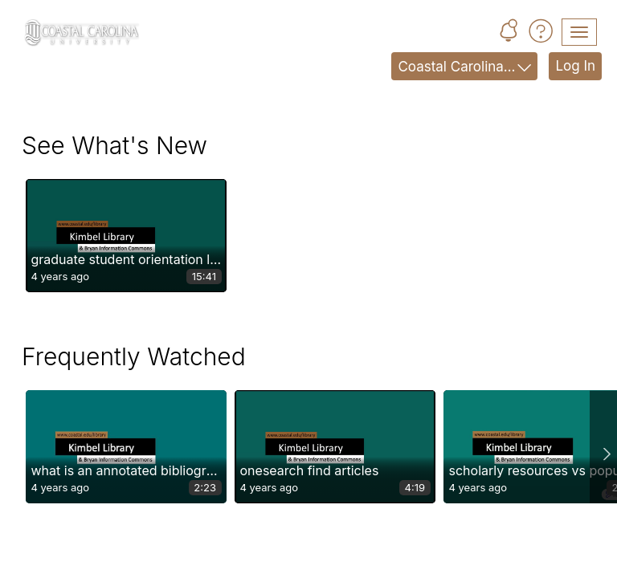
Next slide (603, 446)
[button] (508, 33)
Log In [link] (575, 66)
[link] (126, 235)
